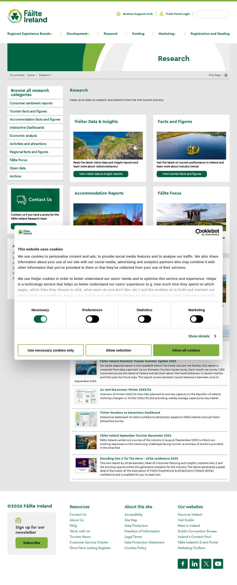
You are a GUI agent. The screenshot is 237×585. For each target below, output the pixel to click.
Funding (138, 33)
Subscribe (31, 543)
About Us (77, 520)
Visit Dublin (186, 520)
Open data (17, 168)
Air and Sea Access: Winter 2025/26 (125, 389)
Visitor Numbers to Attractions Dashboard (130, 412)
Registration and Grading (210, 33)
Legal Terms (133, 536)
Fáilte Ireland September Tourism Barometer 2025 (135, 435)
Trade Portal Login (178, 14)
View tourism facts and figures (181, 174)
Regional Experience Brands (28, 33)
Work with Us (80, 531)
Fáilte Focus (18, 160)
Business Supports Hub (138, 14)
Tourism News (80, 536)
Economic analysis (23, 136)
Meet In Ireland (189, 525)
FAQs (73, 525)
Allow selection (118, 350)
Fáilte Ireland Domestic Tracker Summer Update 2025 (138, 361)
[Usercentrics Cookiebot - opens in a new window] (199, 232)
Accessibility (134, 514)
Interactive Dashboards (27, 127)
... (224, 333)
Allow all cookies (186, 350)
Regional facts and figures (29, 152)
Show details (199, 336)
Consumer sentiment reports (31, 103)
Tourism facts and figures (28, 111)
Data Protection (136, 525)
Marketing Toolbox (191, 548)
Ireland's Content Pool (194, 536)
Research (111, 33)
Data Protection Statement (144, 542)
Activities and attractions (28, 144)
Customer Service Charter (89, 542)
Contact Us (78, 514)
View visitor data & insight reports (100, 174)
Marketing (166, 33)
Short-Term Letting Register (90, 548)
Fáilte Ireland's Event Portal (198, 542)
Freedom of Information (142, 531)
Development (77, 33)
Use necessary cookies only (51, 350)
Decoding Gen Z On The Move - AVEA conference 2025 (139, 458)
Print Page (215, 75)
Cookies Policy (136, 548)
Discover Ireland (190, 514)
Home (30, 75)
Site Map (131, 520)
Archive (15, 176)
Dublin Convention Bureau (197, 531)
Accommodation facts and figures (35, 119)
